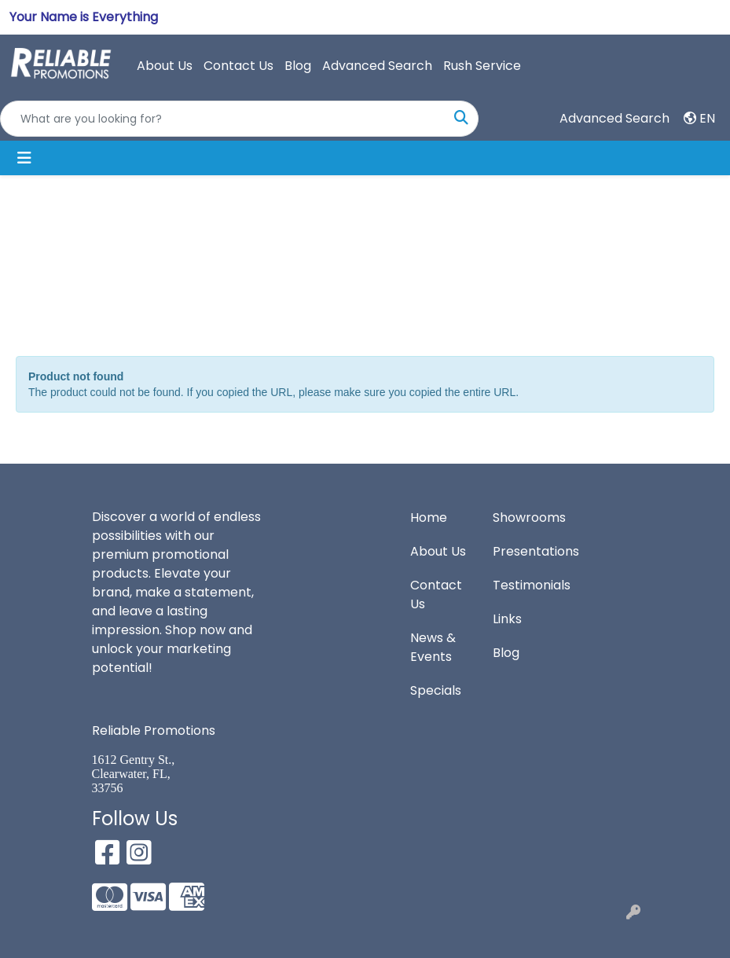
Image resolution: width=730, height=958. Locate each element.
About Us (165, 66)
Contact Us (238, 66)
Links (507, 619)
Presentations (524, 551)
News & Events (433, 647)
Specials (435, 690)
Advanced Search (377, 66)
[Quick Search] (223, 119)
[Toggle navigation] (24, 158)
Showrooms (524, 517)
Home (428, 517)
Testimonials (524, 585)
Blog (297, 66)
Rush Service (482, 66)
